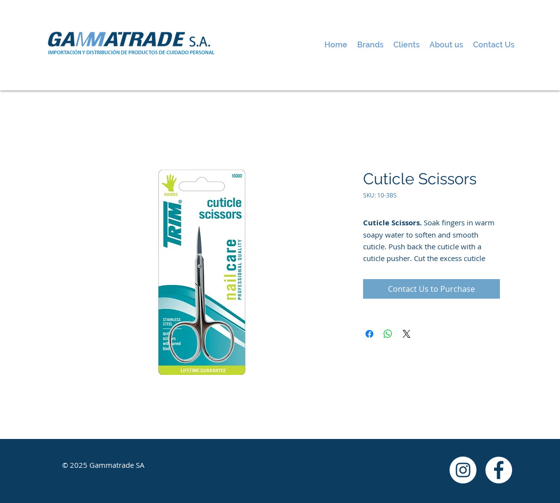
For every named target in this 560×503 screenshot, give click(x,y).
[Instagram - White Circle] (463, 470)
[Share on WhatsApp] (388, 334)
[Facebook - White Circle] (498, 470)
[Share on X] (406, 334)
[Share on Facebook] (369, 334)
